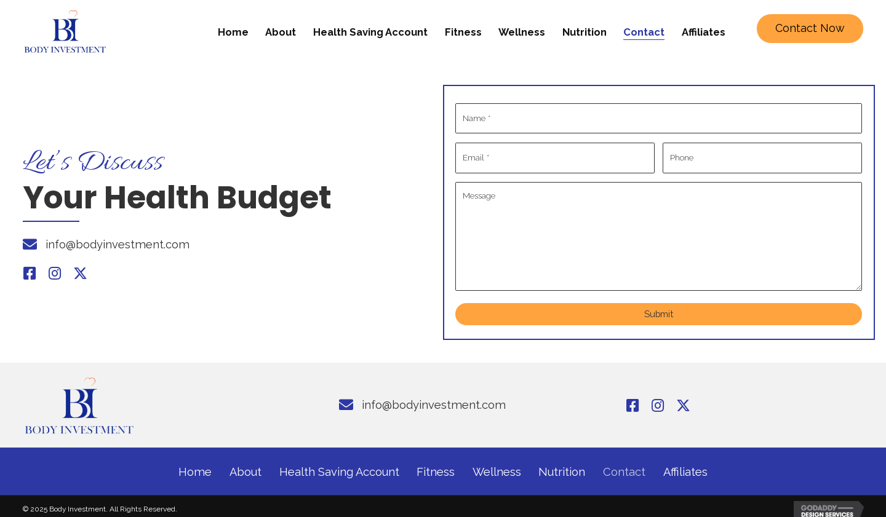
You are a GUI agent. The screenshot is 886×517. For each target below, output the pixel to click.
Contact (624, 465)
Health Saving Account (339, 465)
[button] (810, 29)
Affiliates (685, 465)
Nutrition (561, 465)
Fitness (436, 465)
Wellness (497, 465)
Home (195, 465)
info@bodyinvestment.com (118, 241)
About (245, 465)
